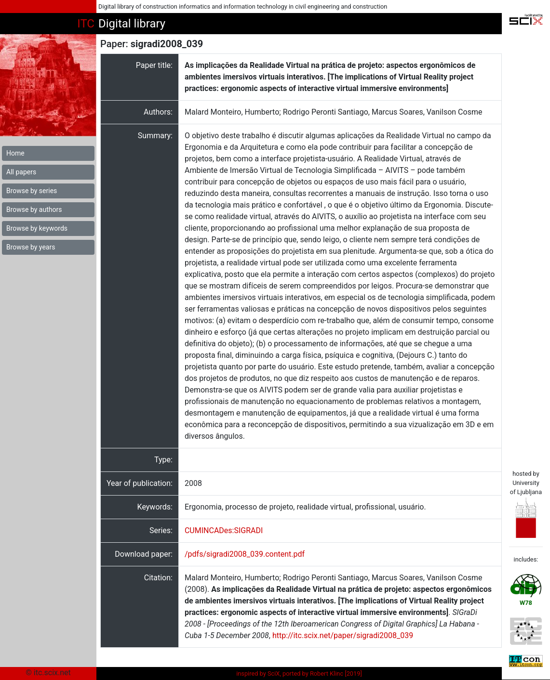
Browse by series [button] (31, 191)
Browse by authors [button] (34, 209)
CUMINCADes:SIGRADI (224, 530)
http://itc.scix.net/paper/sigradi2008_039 (342, 635)
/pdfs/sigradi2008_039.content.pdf (245, 554)
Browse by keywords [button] (36, 228)
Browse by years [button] (30, 247)
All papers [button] (21, 172)
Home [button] (15, 153)
